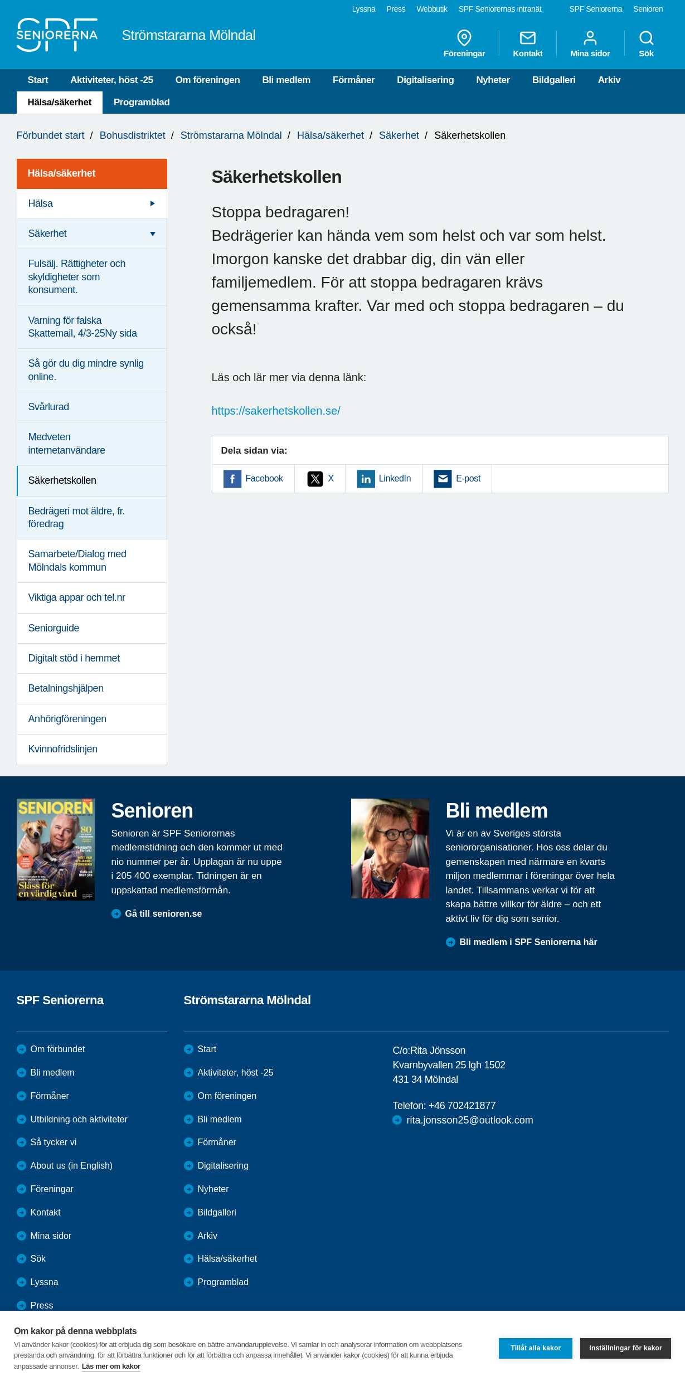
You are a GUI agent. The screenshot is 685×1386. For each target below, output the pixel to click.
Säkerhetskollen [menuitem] (62, 480)
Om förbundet (58, 1049)
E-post (468, 478)
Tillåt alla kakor (536, 1348)
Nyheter (493, 80)
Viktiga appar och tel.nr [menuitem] (76, 597)
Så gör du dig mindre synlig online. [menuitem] (86, 370)
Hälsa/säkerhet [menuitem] (61, 173)
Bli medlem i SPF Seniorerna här (528, 942)
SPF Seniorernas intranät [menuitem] (500, 8)
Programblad (141, 102)
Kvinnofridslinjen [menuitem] (63, 749)
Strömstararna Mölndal (231, 135)
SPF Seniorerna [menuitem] (596, 8)
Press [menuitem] (395, 8)
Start (38, 80)
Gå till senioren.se (163, 913)
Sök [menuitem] (646, 43)
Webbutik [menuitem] (431, 8)
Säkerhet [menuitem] (47, 233)
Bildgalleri (554, 80)
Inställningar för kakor (625, 1348)
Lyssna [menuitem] (364, 8)
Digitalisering (425, 80)
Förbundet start (51, 135)
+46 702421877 (462, 1105)
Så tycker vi (54, 1142)
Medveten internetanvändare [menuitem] (66, 443)
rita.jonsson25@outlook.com (469, 1120)
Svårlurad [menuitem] (48, 406)
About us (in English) (72, 1165)
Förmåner (354, 80)
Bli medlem (286, 80)
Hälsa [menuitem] (40, 203)
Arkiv (609, 80)
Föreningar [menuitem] (464, 43)
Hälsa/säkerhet (59, 102)
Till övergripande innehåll (0, 0)
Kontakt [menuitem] (527, 43)
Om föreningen (208, 80)
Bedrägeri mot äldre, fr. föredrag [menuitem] (76, 517)
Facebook (264, 478)
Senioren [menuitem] (648, 8)
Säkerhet (399, 135)
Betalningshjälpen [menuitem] (66, 688)
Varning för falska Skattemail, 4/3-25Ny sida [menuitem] (82, 327)
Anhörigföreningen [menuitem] (67, 718)
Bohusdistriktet (133, 135)
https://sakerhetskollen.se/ (276, 411)
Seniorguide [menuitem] (54, 628)
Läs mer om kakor (111, 1366)
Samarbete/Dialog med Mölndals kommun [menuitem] (77, 560)
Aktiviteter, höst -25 (111, 80)
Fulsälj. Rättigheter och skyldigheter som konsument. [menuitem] (77, 276)
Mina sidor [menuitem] (590, 43)
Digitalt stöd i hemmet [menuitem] (74, 658)
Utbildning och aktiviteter (79, 1119)
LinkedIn (395, 478)
